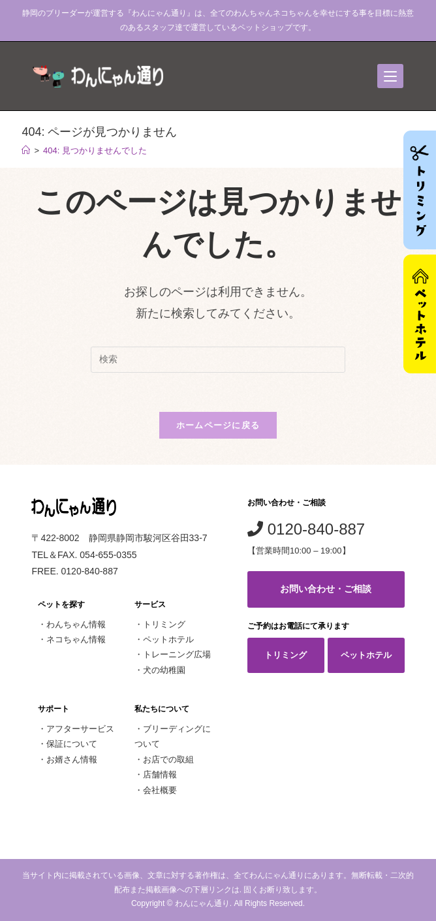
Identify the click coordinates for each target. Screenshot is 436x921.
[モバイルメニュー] (390, 76)
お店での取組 (168, 759)
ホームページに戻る (218, 425)
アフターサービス (80, 729)
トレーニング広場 (177, 654)
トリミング (164, 624)
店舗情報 (160, 774)
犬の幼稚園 (164, 670)
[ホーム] (26, 150)
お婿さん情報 (71, 759)
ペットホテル (168, 639)
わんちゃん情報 (76, 624)
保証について (71, 744)
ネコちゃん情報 (76, 639)
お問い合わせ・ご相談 (325, 589)
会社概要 (160, 790)
